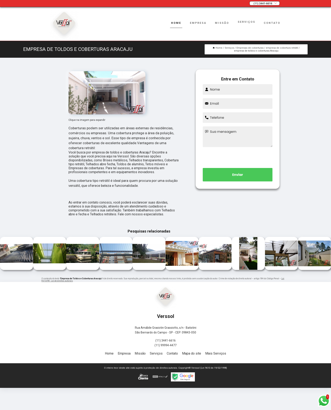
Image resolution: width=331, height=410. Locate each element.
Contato (272, 22)
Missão (222, 22)
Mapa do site (191, 353)
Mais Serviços (215, 353)
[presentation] (237, 157)
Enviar (237, 174)
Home (176, 22)
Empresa (197, 22)
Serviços (246, 21)
